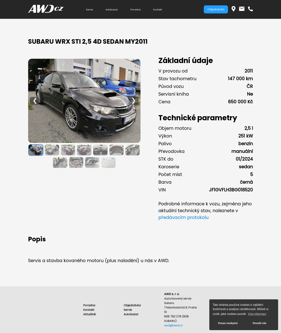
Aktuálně (89, 314)
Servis (89, 9)
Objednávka (215, 9)
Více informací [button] (257, 313)
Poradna (135, 9)
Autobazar (112, 9)
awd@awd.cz (173, 325)
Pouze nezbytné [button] (228, 323)
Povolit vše (259, 323)
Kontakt (157, 9)
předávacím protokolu (183, 217)
